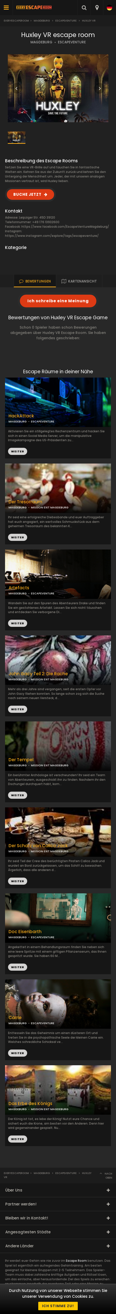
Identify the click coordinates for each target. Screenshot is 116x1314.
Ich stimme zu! (58, 1305)
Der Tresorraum (25, 502)
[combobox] (96, 7)
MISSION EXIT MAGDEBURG (49, 507)
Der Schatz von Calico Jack (38, 845)
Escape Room (76, 1260)
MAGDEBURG (41, 42)
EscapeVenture (65, 21)
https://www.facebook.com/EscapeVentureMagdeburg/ (65, 226)
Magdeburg (42, 21)
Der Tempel (21, 759)
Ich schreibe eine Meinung (58, 301)
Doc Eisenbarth (25, 931)
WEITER (17, 537)
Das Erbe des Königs (30, 1103)
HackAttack (21, 416)
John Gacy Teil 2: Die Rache (38, 674)
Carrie (15, 1017)
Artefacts (19, 588)
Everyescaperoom (16, 21)
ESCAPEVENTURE (72, 42)
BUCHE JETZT (27, 194)
